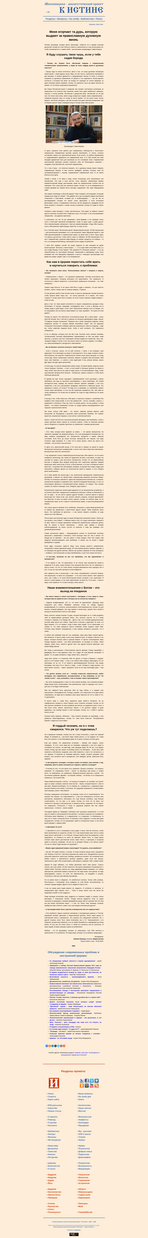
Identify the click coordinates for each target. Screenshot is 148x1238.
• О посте (51, 1169)
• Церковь (51, 1163)
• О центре (52, 1122)
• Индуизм (51, 1177)
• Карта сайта (53, 1099)
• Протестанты (53, 1195)
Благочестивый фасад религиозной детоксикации (71, 1013)
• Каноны (51, 1154)
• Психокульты (54, 1212)
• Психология (83, 1148)
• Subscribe (52, 1108)
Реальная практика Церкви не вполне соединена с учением (75, 1033)
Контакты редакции (74, 1230)
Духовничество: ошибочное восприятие (65, 981)
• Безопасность (84, 1166)
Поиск (99, 19)
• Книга (80, 1099)
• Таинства (52, 1151)
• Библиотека (53, 1131)
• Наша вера (52, 1146)
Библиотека (87, 19)
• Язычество (52, 1206)
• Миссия (81, 1111)
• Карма (50, 1180)
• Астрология (83, 1183)
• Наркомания (83, 1198)
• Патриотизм (83, 1163)
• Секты (50, 1209)
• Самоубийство (84, 1212)
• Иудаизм (51, 1189)
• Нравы (81, 1146)
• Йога (49, 1183)
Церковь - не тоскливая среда (61, 1038)
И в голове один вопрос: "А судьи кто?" (65, 1029)
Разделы (50, 19)
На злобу (74, 19)
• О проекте (52, 1117)
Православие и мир (87, 941)
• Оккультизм (83, 1174)
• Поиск (50, 1094)
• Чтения (81, 1137)
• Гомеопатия (83, 1180)
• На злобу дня (84, 1096)
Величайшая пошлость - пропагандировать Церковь (72, 977)
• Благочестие (53, 1166)
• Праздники (83, 1125)
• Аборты (81, 1189)
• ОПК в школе (84, 1134)
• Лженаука (82, 1203)
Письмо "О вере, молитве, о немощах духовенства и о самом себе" (75, 997)
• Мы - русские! (84, 1131)
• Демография (84, 1157)
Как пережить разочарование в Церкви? (65, 1011)
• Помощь (51, 1120)
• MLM (80, 1206)
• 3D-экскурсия (54, 1140)
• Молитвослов (84, 1117)
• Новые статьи (54, 1111)
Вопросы (62, 19)
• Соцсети (51, 1096)
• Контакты (52, 1125)
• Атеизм (51, 1203)
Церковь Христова (96, 24)
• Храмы (81, 1140)
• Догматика (52, 1148)
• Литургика (52, 1157)
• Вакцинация (83, 1169)
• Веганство (82, 1177)
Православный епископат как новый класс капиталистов (71, 984)
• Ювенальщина (84, 1192)
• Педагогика (83, 1154)
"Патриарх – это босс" (58, 1031)
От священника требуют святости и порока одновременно (72, 961)
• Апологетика (84, 1105)
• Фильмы (51, 1137)
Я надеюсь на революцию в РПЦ (62, 1027)
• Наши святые (84, 1108)
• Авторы (51, 1134)
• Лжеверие (52, 1198)
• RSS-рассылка (54, 1105)
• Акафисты (82, 1120)
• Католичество (54, 1192)
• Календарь (83, 1122)
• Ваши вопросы (85, 1094)
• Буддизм (51, 1174)
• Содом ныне (83, 1195)
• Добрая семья (84, 1151)
